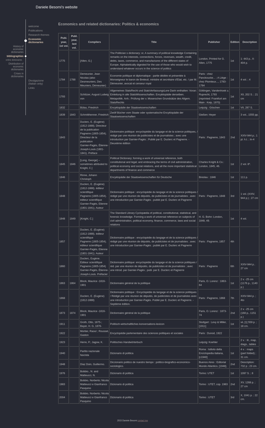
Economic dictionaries (35, 41)
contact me (143, 420)
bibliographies (15, 56)
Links (31, 87)
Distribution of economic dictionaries (16, 66)
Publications (35, 30)
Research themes (38, 34)
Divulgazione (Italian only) (36, 82)
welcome (33, 26)
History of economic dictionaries (17, 49)
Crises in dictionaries (17, 75)
